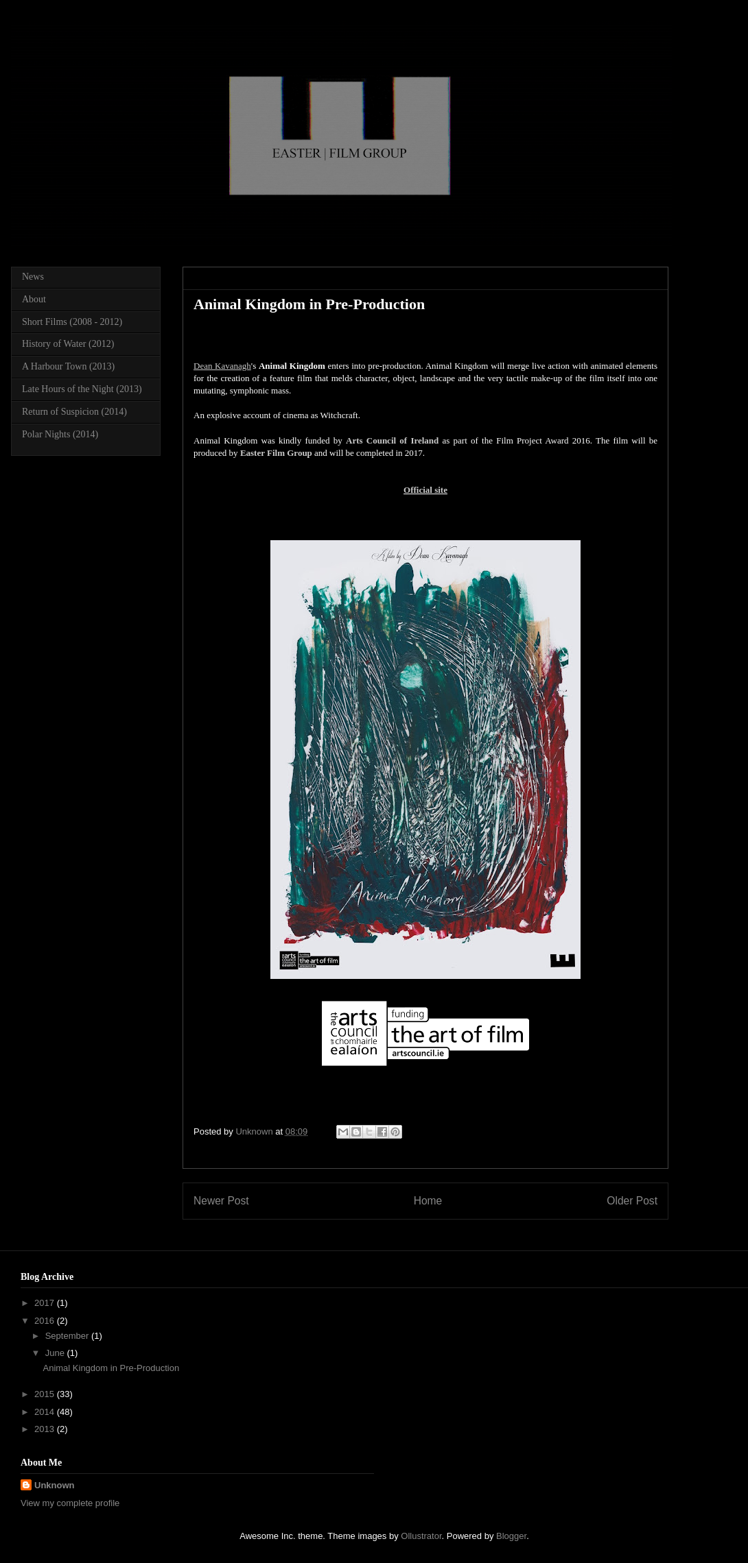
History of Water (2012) (68, 344)
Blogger (511, 1536)
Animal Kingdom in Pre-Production (111, 1368)
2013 (45, 1429)
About (34, 299)
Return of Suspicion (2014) (74, 412)
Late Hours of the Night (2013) (82, 389)
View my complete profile (70, 1503)
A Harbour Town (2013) (68, 366)
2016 (45, 1321)
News (33, 276)
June (56, 1353)
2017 (45, 1303)
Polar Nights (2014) (60, 434)
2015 (45, 1394)
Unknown (54, 1485)
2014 (45, 1412)
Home (428, 1201)
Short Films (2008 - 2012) (72, 322)
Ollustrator (421, 1536)
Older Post (632, 1201)
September (68, 1336)
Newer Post (221, 1201)
